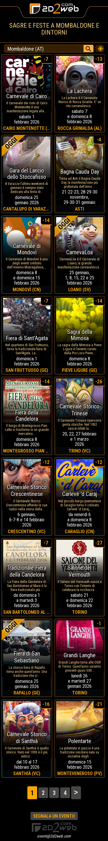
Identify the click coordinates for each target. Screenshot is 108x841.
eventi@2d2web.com (54, 836)
